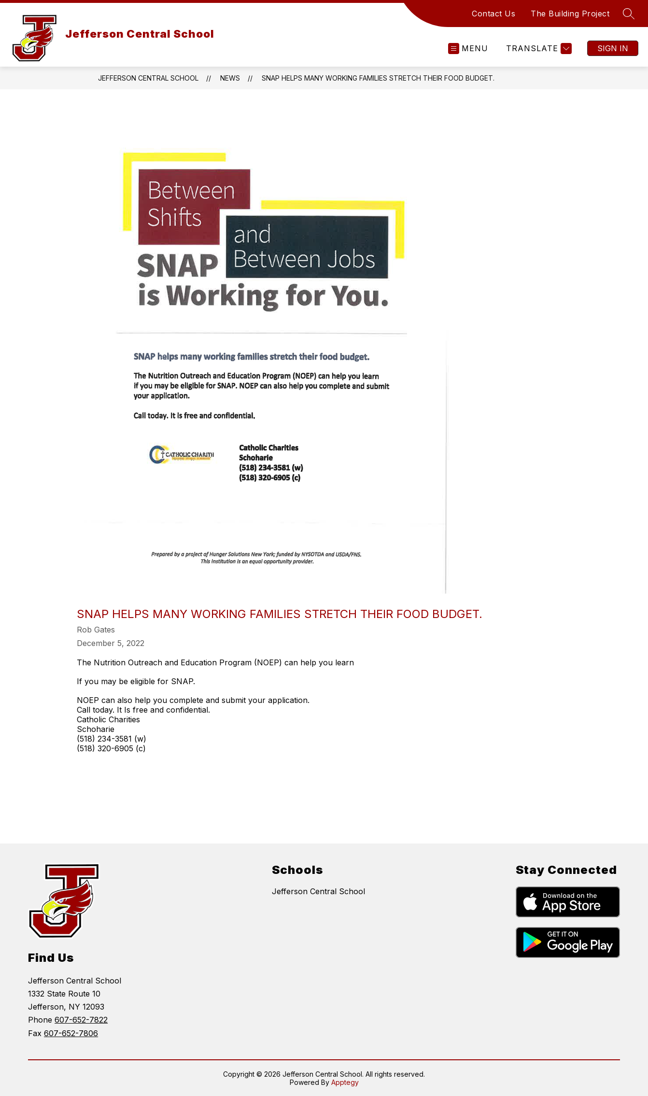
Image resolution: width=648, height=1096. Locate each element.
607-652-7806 (71, 1033)
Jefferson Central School (148, 78)
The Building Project (570, 13)
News (230, 78)
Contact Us (493, 13)
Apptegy (345, 1082)
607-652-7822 (81, 1020)
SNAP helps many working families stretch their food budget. (378, 78)
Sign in (612, 48)
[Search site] (628, 13)
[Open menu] (468, 48)
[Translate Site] (538, 48)
